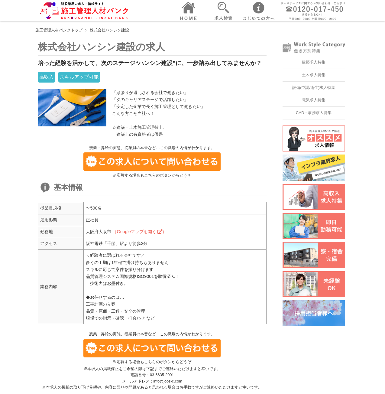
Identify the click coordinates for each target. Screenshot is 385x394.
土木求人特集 (313, 75)
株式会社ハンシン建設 (109, 30)
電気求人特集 (313, 100)
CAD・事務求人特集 (314, 112)
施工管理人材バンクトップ (58, 30)
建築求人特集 (313, 62)
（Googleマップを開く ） (139, 231)
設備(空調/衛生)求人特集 (313, 87)
